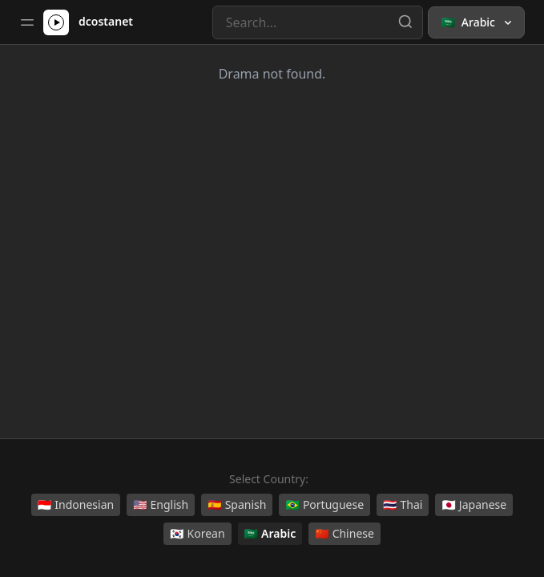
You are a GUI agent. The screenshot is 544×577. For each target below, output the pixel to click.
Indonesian (76, 505)
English (160, 505)
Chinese (344, 534)
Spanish (237, 505)
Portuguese (324, 505)
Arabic (270, 534)
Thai (402, 505)
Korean (197, 534)
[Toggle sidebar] (27, 22)
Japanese (473, 505)
